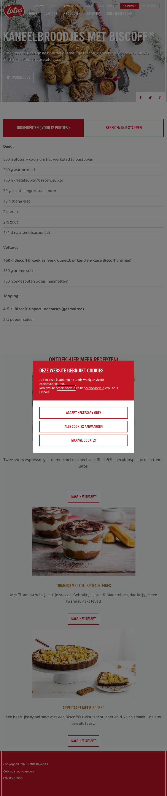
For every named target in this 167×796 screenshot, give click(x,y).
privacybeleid (94, 388)
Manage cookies (83, 440)
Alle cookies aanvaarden (84, 426)
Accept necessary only (83, 413)
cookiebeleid (66, 388)
